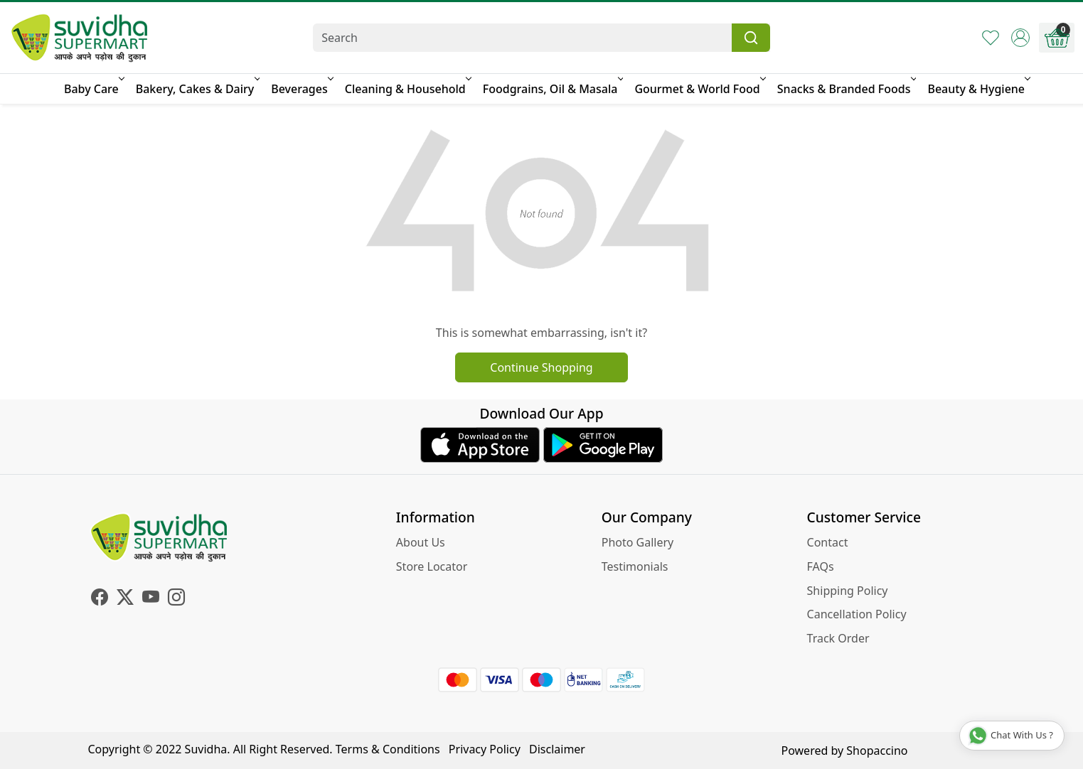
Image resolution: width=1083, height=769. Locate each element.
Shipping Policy (847, 590)
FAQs (820, 566)
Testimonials (635, 566)
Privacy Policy (485, 749)
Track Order (838, 638)
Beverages (301, 89)
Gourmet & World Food (698, 89)
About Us (420, 542)
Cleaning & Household (407, 89)
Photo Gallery (638, 542)
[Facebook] (99, 599)
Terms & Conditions (388, 749)
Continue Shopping (541, 367)
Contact (827, 542)
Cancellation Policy (857, 614)
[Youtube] (150, 599)
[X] (125, 599)
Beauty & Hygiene (977, 89)
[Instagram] (176, 599)
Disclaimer (557, 749)
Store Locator (432, 566)
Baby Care (93, 89)
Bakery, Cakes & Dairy (197, 89)
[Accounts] (1020, 37)
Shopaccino (876, 750)
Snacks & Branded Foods (845, 89)
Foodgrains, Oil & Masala (552, 89)
